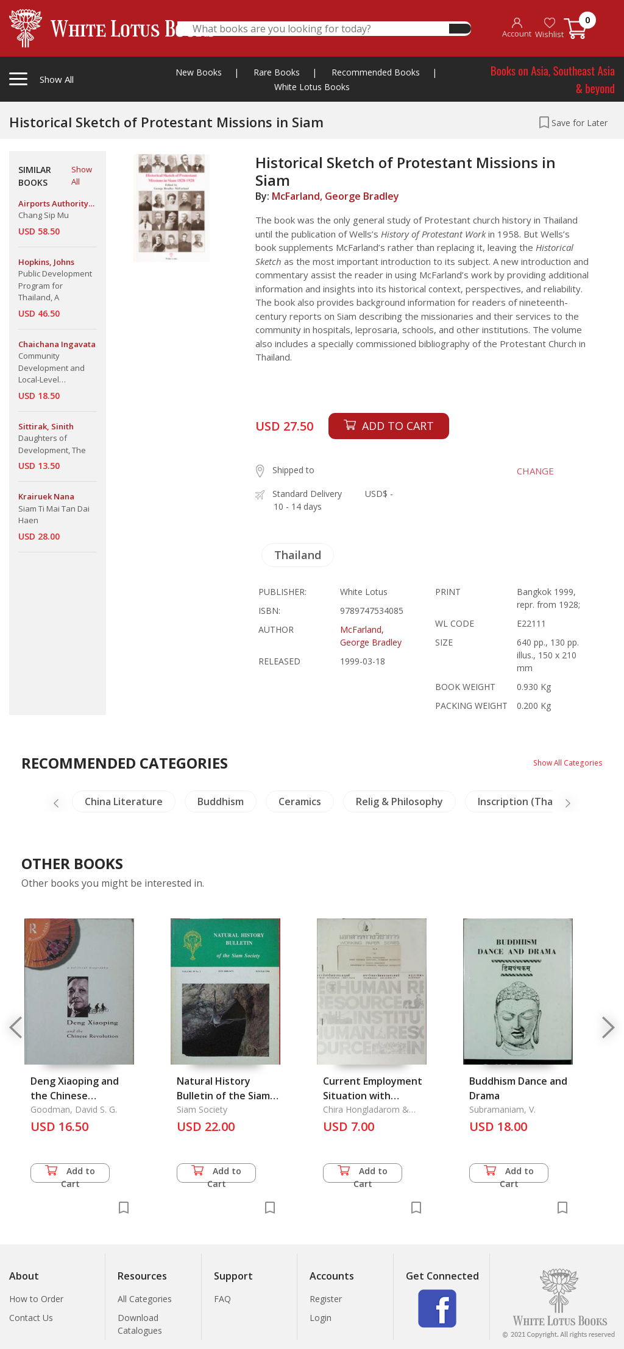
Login (321, 1317)
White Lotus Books (312, 87)
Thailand (297, 555)
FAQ (222, 1299)
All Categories (145, 1299)
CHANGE (523, 471)
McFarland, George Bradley (335, 196)
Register (326, 1299)
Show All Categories (563, 762)
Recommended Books (376, 72)
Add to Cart (70, 1174)
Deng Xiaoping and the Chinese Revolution (74, 1095)
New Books (199, 72)
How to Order (36, 1299)
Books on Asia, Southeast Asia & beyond (553, 79)
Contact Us (31, 1317)
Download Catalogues (140, 1324)
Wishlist (549, 28)
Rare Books (277, 72)
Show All (81, 175)
